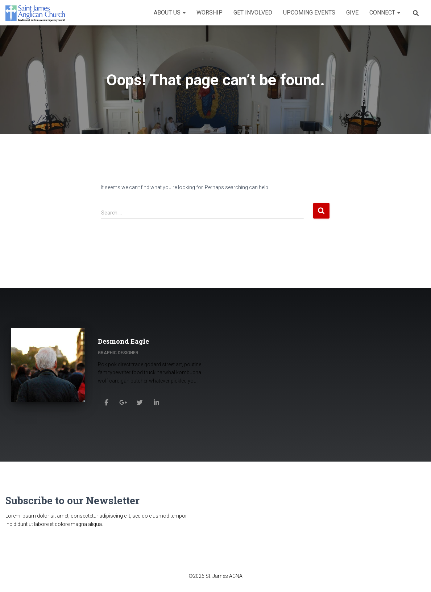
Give (352, 12)
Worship (209, 12)
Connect (384, 12)
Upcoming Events (309, 12)
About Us (170, 12)
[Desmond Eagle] (106, 402)
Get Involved (252, 12)
